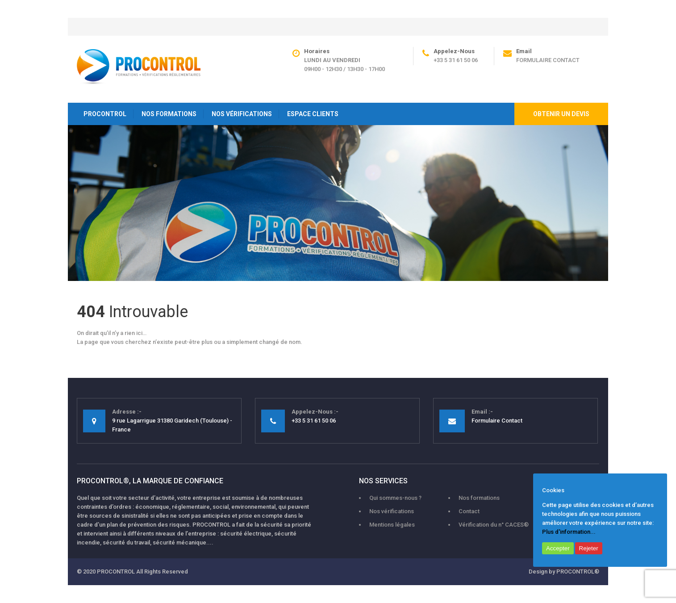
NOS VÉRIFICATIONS (242, 113)
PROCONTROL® (577, 571)
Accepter (558, 548)
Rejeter (588, 548)
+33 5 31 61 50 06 (456, 60)
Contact (469, 511)
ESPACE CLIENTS (312, 113)
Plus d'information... (569, 531)
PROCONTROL (104, 113)
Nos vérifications (391, 511)
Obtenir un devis (561, 113)
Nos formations (479, 497)
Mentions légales (392, 524)
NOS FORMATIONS (169, 113)
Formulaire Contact (548, 60)
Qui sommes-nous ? (395, 497)
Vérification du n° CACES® (494, 524)
